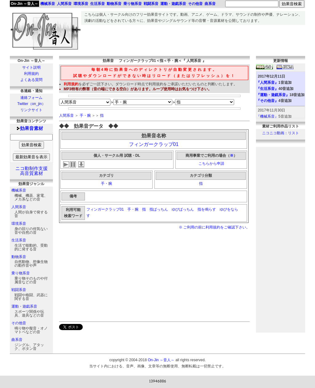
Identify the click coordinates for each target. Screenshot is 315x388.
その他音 (18, 323)
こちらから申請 (211, 163)
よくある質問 (31, 80)
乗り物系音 (20, 273)
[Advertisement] (193, 39)
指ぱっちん (159, 209)
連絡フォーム (31, 97)
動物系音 (18, 257)
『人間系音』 (267, 82)
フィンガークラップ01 (154, 144)
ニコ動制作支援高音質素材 (31, 171)
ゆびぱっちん (183, 209)
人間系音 (18, 207)
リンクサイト (31, 110)
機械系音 (18, 190)
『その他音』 (267, 101)
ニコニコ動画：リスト (280, 133)
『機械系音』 (267, 116)
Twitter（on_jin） (31, 104)
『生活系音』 (267, 89)
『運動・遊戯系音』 (272, 95)
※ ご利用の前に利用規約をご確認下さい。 (214, 227)
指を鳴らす (206, 209)
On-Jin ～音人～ (24, 4)
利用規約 (31, 73)
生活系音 (18, 240)
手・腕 (85, 115)
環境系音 (18, 223)
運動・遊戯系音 (24, 306)
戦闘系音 (18, 290)
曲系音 (16, 339)
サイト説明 (31, 67)
